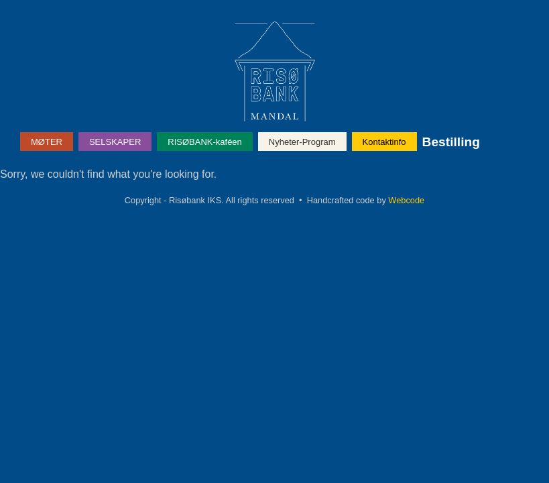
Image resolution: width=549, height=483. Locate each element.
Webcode (406, 200)
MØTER (46, 142)
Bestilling (451, 142)
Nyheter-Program (302, 142)
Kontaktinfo (384, 142)
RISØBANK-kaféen (205, 142)
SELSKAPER (115, 142)
